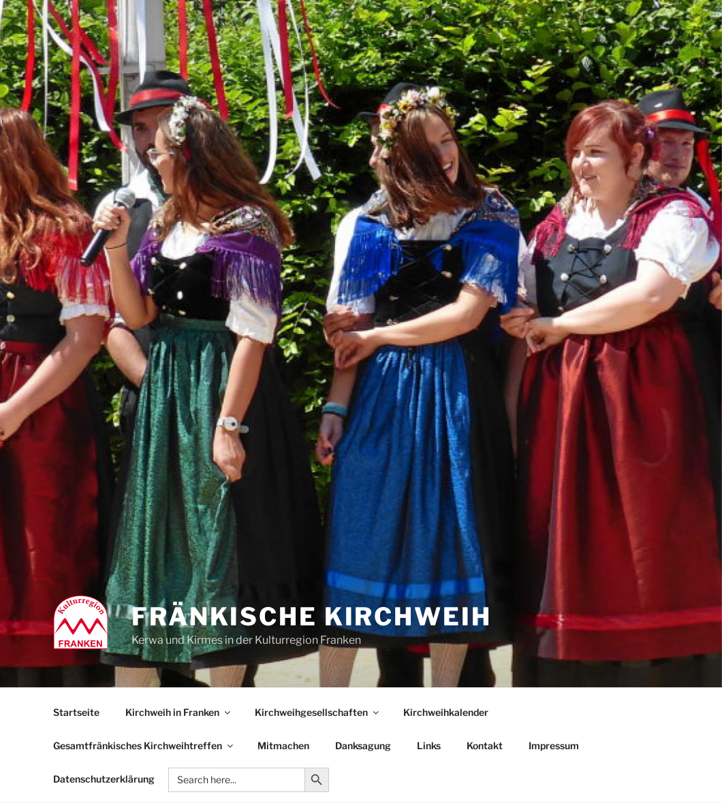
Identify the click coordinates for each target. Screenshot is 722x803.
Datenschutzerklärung (104, 779)
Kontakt (485, 745)
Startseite (76, 712)
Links (429, 745)
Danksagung (363, 745)
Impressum (554, 745)
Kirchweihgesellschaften (318, 712)
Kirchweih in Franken (178, 712)
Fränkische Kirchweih (311, 617)
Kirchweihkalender (445, 712)
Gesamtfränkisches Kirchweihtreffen (144, 745)
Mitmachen (283, 745)
